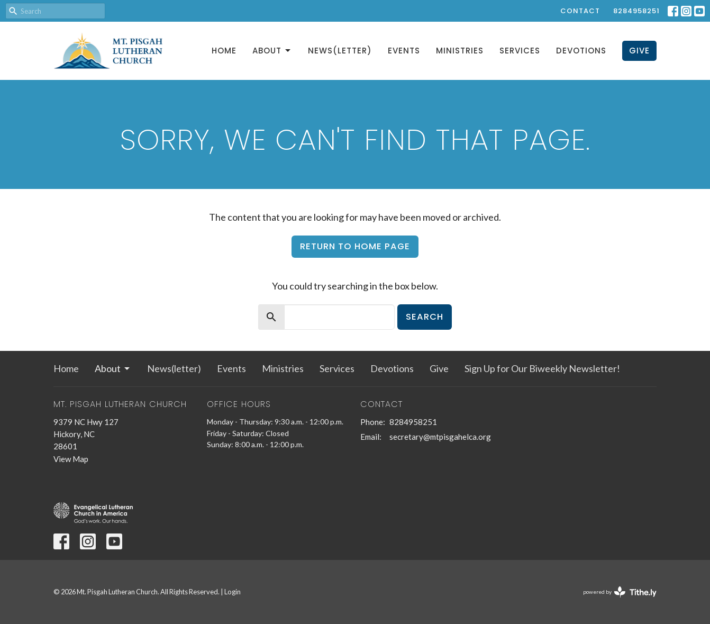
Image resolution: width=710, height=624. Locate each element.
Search (424, 317)
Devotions (581, 50)
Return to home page (355, 246)
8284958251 (636, 11)
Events (404, 50)
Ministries (460, 50)
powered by (620, 592)
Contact (580, 11)
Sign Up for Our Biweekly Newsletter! (542, 368)
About (272, 50)
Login (232, 591)
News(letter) (340, 50)
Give (639, 50)
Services (519, 50)
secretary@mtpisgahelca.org (440, 436)
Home (224, 50)
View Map (70, 459)
